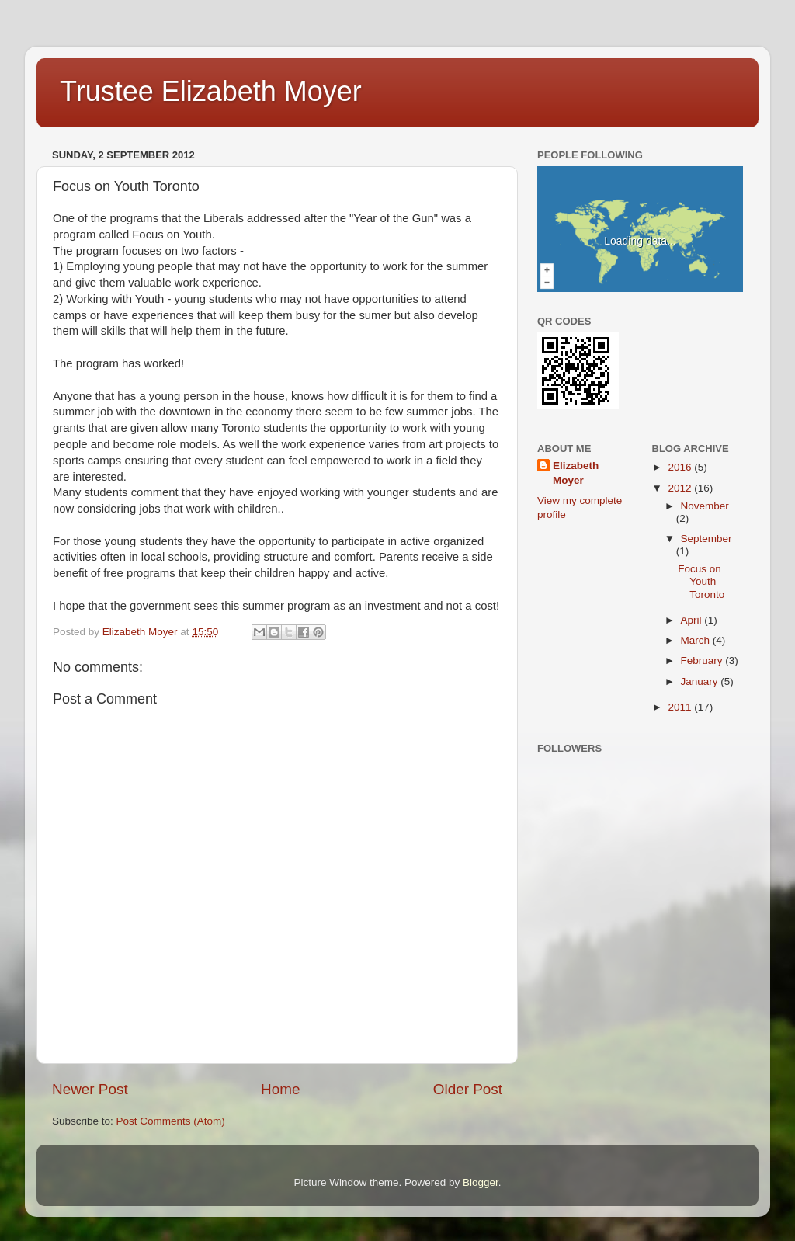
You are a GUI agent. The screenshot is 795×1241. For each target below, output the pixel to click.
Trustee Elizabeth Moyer (211, 91)
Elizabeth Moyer (576, 473)
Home (280, 1089)
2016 (681, 467)
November (705, 506)
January (701, 681)
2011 (681, 707)
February (703, 660)
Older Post (467, 1089)
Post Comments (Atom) (170, 1121)
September (706, 538)
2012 (681, 488)
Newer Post (90, 1089)
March (697, 640)
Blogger (480, 1182)
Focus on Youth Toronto (701, 581)
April (693, 620)
